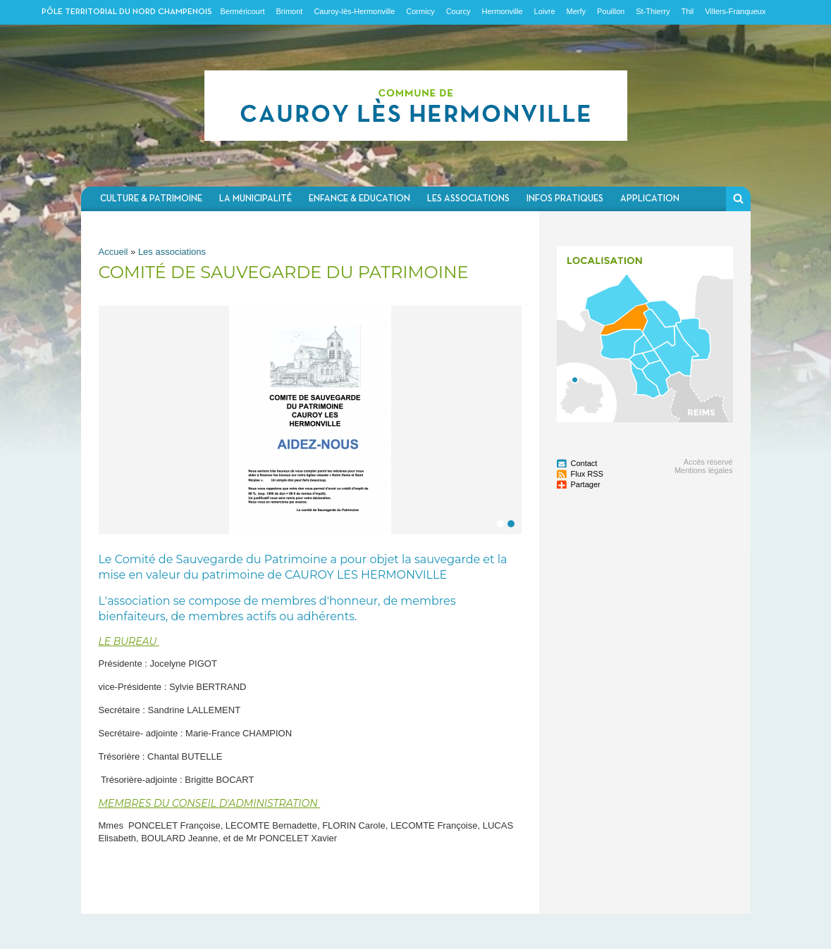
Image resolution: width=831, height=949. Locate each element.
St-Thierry (653, 11)
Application (649, 198)
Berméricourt (243, 11)
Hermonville (501, 11)
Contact (584, 463)
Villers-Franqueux (735, 11)
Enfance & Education (359, 198)
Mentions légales (704, 470)
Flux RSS (587, 474)
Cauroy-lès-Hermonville (354, 11)
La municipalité (255, 198)
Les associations (468, 198)
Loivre (544, 11)
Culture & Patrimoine (151, 198)
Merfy (576, 11)
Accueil (113, 251)
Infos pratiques (565, 198)
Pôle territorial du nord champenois (127, 12)
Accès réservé (708, 462)
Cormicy (420, 11)
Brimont (289, 11)
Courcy (458, 11)
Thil (687, 11)
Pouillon (610, 11)
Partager (586, 484)
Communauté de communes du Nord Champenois (415, 105)
